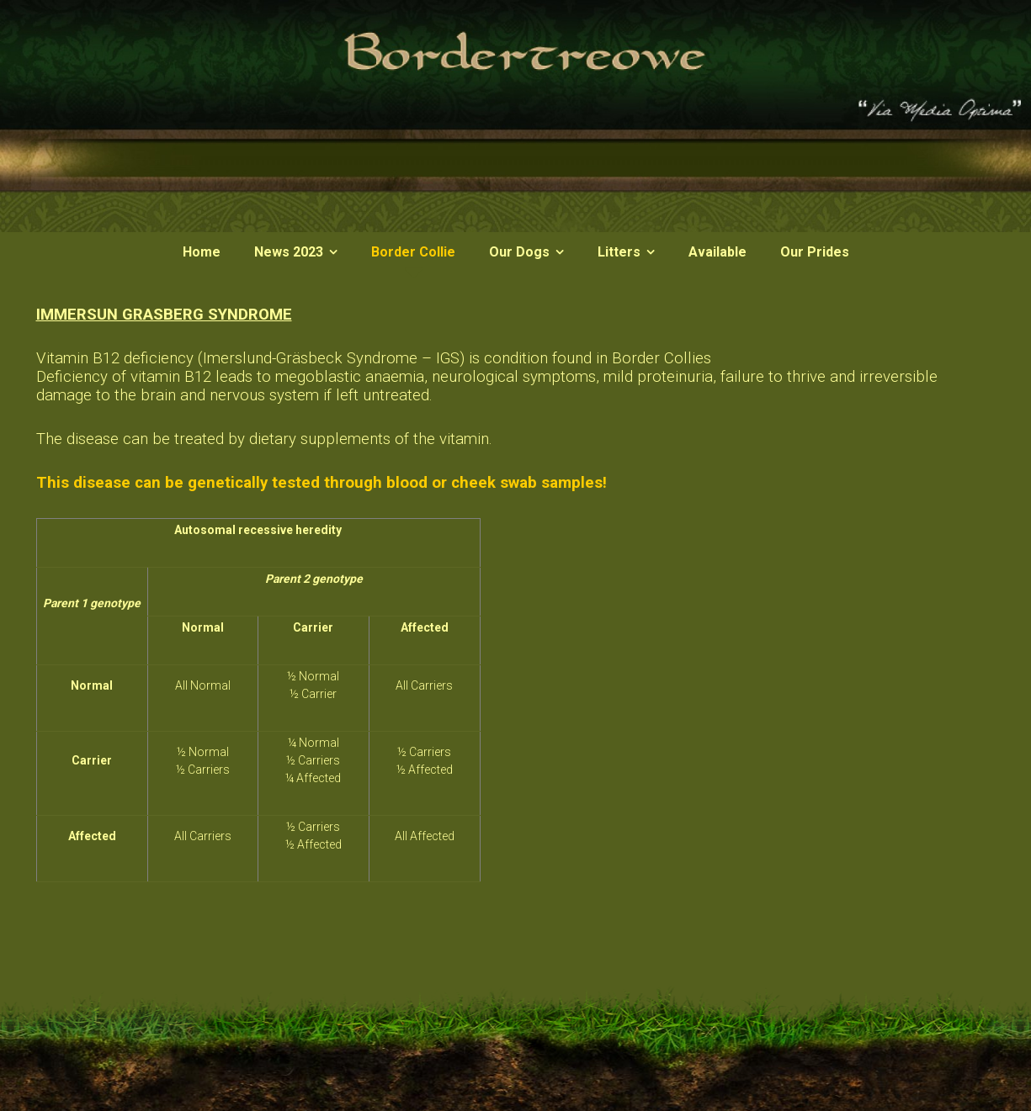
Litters (619, 252)
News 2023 (288, 252)
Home (202, 252)
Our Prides (814, 252)
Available (717, 252)
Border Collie (413, 252)
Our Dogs (519, 252)
